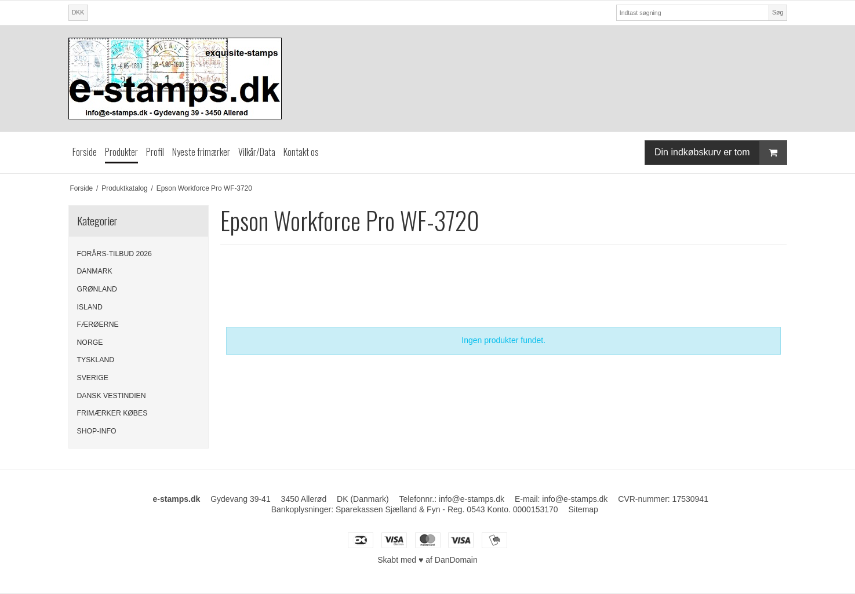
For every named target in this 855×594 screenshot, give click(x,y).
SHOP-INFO (97, 431)
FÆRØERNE (98, 324)
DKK (78, 12)
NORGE (90, 342)
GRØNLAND (97, 289)
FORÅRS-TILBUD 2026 (114, 254)
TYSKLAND (96, 360)
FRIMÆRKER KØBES (112, 413)
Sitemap (583, 509)
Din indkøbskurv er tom (720, 153)
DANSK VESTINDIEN (111, 396)
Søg (777, 12)
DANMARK (94, 271)
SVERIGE (92, 378)
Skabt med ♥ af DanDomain (427, 559)
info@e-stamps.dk (574, 499)
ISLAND (90, 307)
